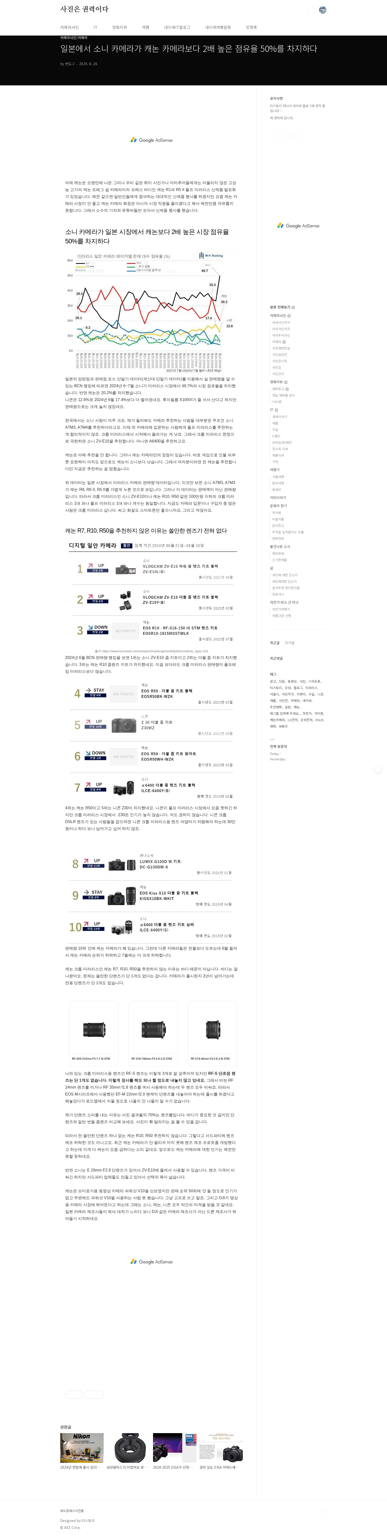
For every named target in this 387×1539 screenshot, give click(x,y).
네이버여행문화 (218, 27)
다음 (282, 681)
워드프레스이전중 (72, 1511)
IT (95, 27)
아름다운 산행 (281, 615)
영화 (273, 726)
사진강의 (278, 373)
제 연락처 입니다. (282, 117)
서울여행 (278, 476)
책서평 (276, 512)
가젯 (275, 461)
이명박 (301, 694)
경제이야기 (279, 416)
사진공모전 (279, 354)
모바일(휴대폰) (282, 442)
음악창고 (278, 525)
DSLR (319, 719)
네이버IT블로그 (177, 27)
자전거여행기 (281, 609)
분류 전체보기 (282, 307)
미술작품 (278, 519)
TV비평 (277, 401)
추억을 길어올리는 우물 (288, 532)
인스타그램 (285, 135)
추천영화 (276, 707)
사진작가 (288, 694)
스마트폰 (314, 681)
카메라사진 (69, 27)
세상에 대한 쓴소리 (285, 575)
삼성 (288, 687)
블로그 (298, 687)
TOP (323, 1513)
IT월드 (276, 436)
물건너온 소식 (280, 546)
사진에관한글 (281, 348)
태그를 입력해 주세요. (285, 713)
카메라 (279, 341)
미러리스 (311, 687)
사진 (303, 681)
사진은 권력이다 (84, 9)
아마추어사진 (281, 335)
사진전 (283, 700)
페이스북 (274, 135)
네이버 (307, 700)
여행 (145, 27)
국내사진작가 (281, 322)
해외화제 (278, 553)
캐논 (297, 707)
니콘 (320, 694)
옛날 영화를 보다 (283, 395)
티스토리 (276, 687)
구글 (275, 429)
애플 (275, 423)
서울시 (274, 694)
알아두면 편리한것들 (286, 587)
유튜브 (283, 726)
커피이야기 (278, 497)
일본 (288, 707)
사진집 (276, 367)
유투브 (297, 135)
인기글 (289, 642)
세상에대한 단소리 (284, 581)
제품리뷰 (278, 455)
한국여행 (278, 483)
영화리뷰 (119, 27)
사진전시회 (279, 361)
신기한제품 (279, 560)
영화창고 (280, 388)
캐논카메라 (277, 719)
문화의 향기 (278, 505)
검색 (311, 10)
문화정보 (278, 538)
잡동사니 (278, 594)
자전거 (307, 713)
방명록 (251, 27)
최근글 (275, 642)
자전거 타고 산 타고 (284, 602)
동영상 (276, 489)
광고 (273, 681)
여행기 (275, 469)
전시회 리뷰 (280, 448)
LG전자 (293, 719)
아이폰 (318, 713)
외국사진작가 (281, 329)
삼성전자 (306, 719)
